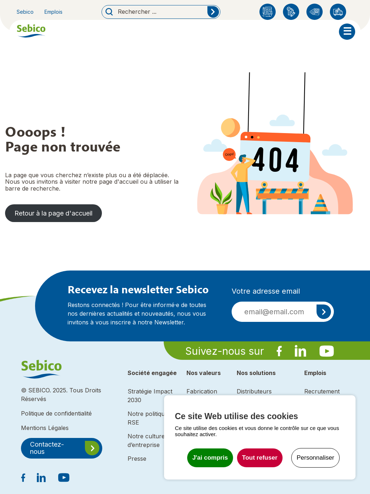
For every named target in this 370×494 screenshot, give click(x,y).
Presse (137, 458)
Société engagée (152, 372)
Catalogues (314, 12)
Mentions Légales (45, 427)
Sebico (25, 12)
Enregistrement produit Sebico (291, 12)
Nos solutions (256, 372)
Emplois (53, 12)
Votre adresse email (266, 291)
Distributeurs (338, 12)
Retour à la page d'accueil (53, 213)
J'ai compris (210, 457)
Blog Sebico (267, 12)
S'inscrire (324, 312)
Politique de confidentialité (56, 413)
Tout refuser (260, 457)
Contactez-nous (47, 448)
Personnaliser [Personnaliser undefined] (315, 457)
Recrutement (322, 391)
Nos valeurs (203, 372)
